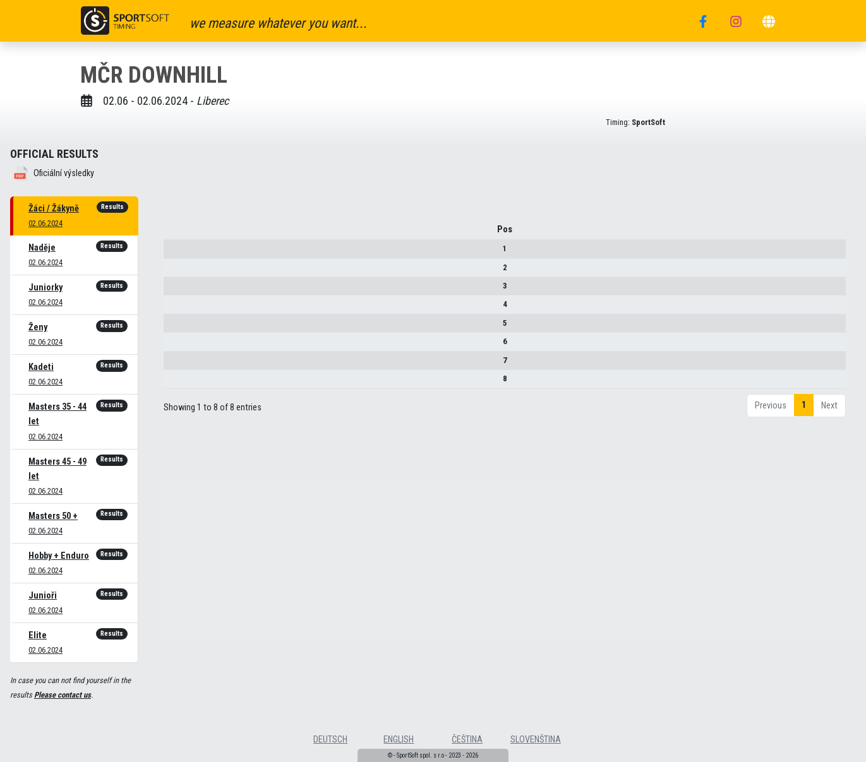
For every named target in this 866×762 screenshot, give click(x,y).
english (398, 739)
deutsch (330, 739)
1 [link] (804, 409)
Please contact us (62, 694)
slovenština (535, 739)
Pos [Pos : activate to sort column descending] (180, 234)
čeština (467, 739)
